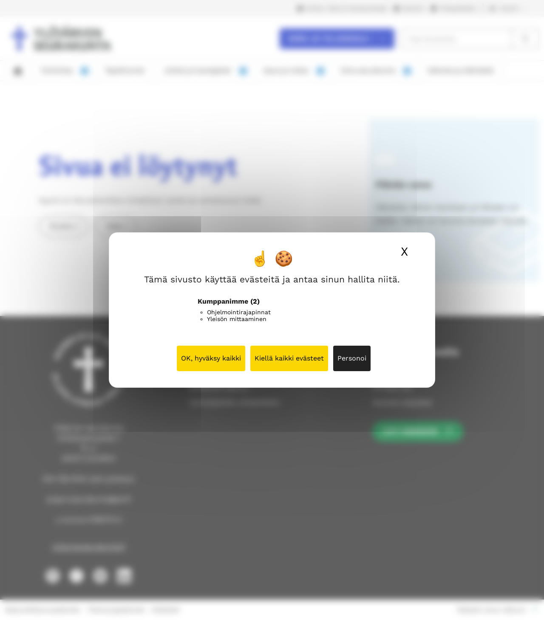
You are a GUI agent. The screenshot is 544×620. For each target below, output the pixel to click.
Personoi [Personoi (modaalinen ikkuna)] (351, 358)
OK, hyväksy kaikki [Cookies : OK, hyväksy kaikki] (211, 358)
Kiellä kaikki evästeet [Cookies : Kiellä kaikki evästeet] (289, 358)
